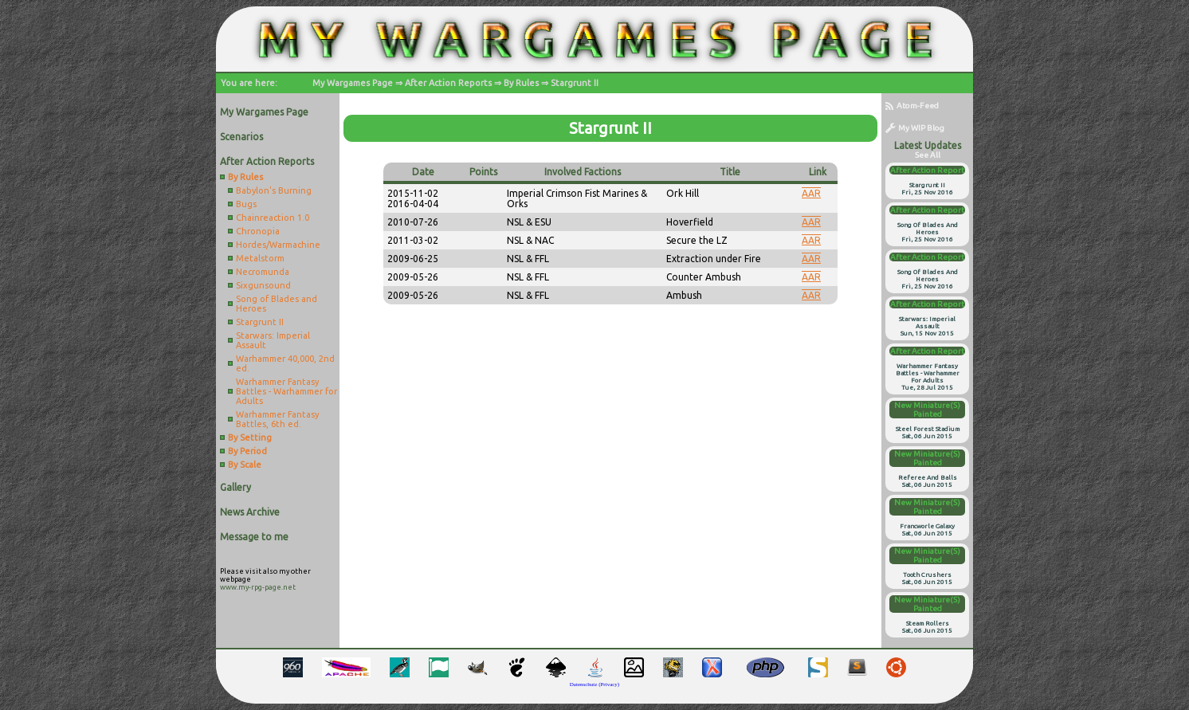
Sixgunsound (263, 285)
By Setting (250, 437)
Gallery (235, 487)
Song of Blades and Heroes (276, 303)
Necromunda (262, 272)
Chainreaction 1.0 (272, 217)
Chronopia (258, 231)
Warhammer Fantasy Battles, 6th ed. (277, 419)
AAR (811, 193)
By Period (247, 451)
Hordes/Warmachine (278, 244)
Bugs (246, 204)
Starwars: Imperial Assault (273, 340)
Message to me (254, 537)
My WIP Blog (914, 128)
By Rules (521, 83)
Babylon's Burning (274, 190)
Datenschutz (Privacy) (594, 684)
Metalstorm (260, 258)
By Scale (244, 464)
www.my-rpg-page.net (258, 587)
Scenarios (241, 136)
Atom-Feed (912, 105)
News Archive (250, 512)
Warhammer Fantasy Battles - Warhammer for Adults (286, 391)
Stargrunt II (574, 83)
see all (927, 155)
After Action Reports (448, 83)
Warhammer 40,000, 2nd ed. (285, 363)
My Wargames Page (352, 83)
